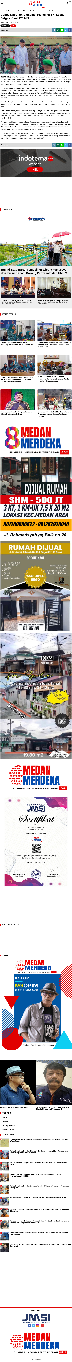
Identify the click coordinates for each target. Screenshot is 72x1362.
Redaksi (33, 1311)
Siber (39, 1311)
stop (13, 26)
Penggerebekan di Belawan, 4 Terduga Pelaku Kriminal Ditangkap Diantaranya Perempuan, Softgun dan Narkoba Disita (39, 1222)
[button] (70, 1)
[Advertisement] (36, 193)
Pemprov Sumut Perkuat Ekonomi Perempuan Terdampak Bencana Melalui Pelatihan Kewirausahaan (53, 379)
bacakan (5, 26)
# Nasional (4, 1122)
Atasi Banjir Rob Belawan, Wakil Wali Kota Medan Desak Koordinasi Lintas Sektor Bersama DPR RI (54, 345)
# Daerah (3, 1117)
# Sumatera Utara (7, 1130)
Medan (34, 10)
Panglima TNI (50, 10)
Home (1, 10)
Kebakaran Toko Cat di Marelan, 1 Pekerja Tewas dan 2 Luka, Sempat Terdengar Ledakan (54, 414)
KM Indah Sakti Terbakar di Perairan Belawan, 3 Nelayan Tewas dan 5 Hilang (38, 1197)
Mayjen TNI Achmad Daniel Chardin (23, 10)
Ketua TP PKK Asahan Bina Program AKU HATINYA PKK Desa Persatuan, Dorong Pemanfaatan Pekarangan (16, 379)
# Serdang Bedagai (7, 1126)
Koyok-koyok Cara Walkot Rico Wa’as (14, 1107)
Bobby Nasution (8, 10)
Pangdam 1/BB (41, 10)
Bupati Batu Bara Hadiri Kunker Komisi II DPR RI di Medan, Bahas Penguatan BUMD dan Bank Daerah (17, 302)
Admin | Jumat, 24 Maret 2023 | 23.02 (9, 22)
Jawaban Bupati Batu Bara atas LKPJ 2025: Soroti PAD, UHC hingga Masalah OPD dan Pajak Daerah (53, 302)
